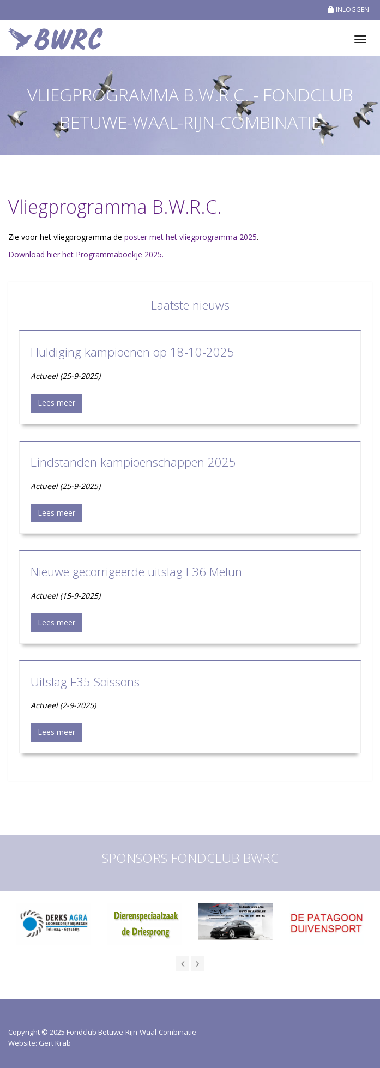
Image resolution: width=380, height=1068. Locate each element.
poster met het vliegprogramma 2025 (190, 237)
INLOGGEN (348, 9)
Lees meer (56, 402)
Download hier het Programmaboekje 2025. (86, 254)
